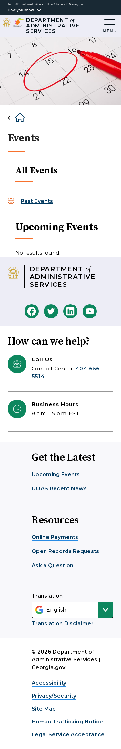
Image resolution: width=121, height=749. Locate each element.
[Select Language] (72, 610)
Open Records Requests (65, 551)
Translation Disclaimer (63, 623)
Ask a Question (52, 565)
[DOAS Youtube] (90, 311)
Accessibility (49, 683)
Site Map (44, 709)
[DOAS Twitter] (51, 311)
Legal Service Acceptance (68, 735)
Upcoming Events (56, 474)
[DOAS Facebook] (32, 311)
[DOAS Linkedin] (70, 311)
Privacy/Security (54, 696)
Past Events (37, 201)
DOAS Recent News (59, 489)
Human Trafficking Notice (67, 722)
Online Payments (55, 537)
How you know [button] (21, 10)
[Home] (15, 117)
